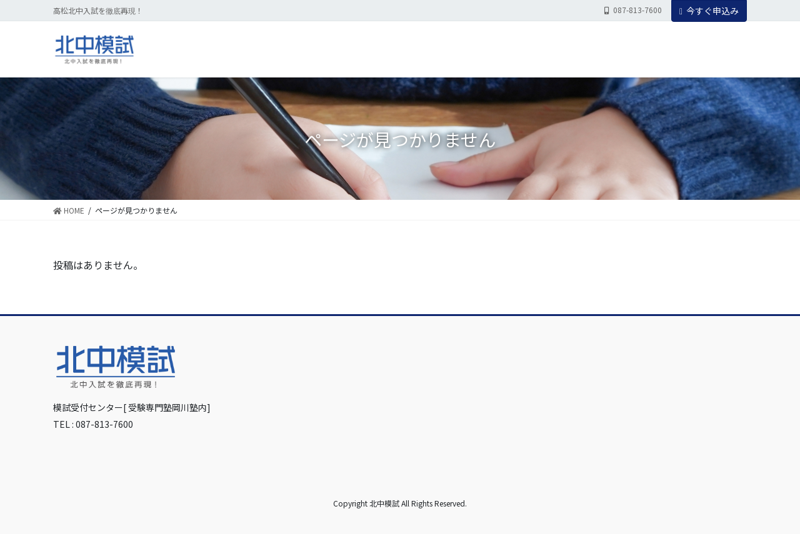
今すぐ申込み (709, 10)
